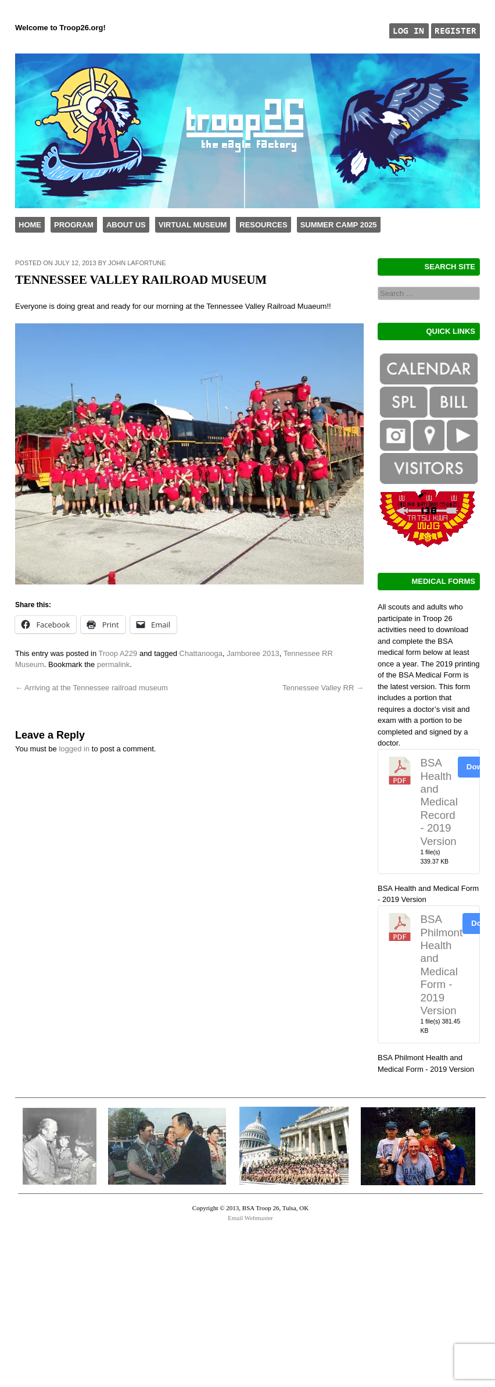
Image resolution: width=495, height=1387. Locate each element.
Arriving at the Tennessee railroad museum (91, 687)
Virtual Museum (193, 224)
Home (30, 224)
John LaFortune (137, 262)
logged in (74, 748)
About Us (126, 224)
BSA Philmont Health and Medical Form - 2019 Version (442, 965)
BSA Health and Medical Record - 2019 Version (439, 802)
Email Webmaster (250, 1217)
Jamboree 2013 (253, 653)
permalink (113, 664)
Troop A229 (118, 653)
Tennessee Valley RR (323, 687)
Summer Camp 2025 (338, 224)
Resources (263, 224)
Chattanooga (201, 653)
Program (74, 224)
